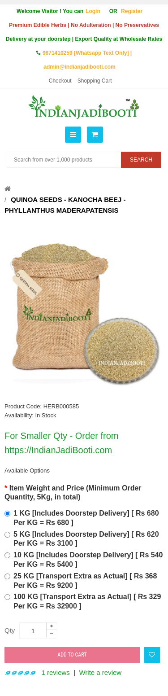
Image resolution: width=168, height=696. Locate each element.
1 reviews (56, 672)
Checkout (60, 81)
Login (93, 11)
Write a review (100, 672)
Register (131, 11)
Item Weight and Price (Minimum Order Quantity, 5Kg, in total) (73, 492)
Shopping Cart (95, 81)
